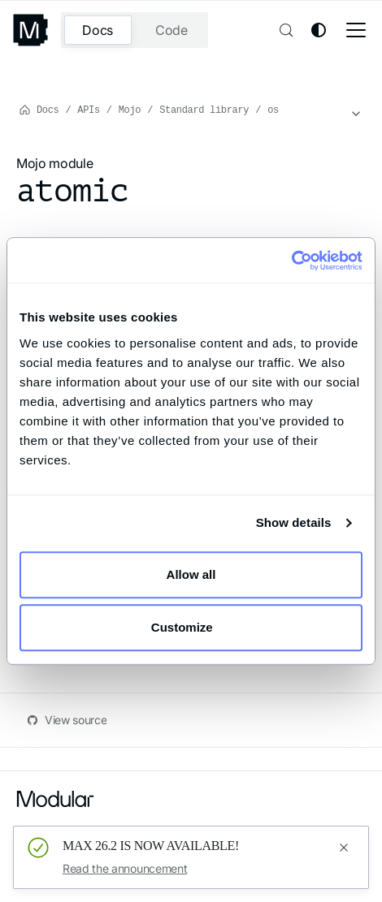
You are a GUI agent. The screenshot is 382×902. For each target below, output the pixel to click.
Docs (97, 30)
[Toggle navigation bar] (356, 30)
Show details (294, 522)
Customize (191, 627)
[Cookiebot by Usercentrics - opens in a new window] (291, 260)
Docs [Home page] (39, 109)
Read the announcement (125, 868)
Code (171, 30)
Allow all (191, 574)
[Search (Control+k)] (284, 30)
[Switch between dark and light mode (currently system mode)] (319, 30)
